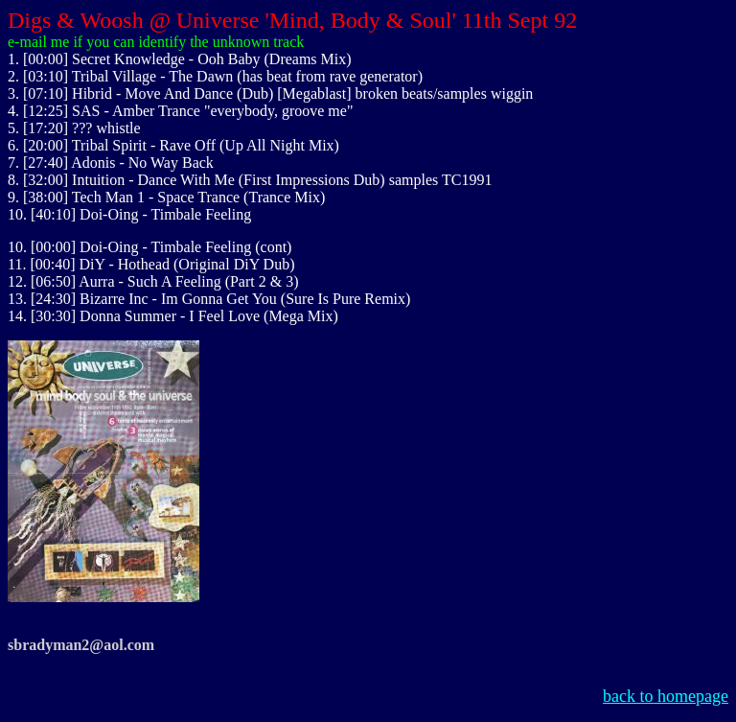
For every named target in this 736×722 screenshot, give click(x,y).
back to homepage (665, 696)
